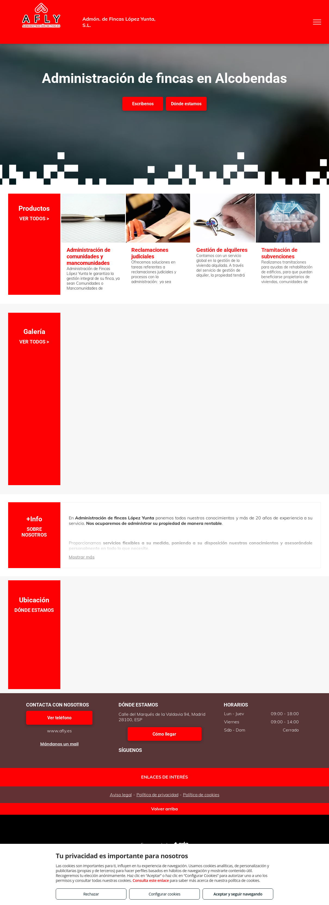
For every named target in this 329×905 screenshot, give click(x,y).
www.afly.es (59, 730)
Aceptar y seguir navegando (237, 894)
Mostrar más (82, 557)
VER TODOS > (34, 218)
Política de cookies (201, 794)
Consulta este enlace (151, 880)
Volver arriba (164, 808)
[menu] (317, 22)
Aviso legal (121, 794)
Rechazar (91, 894)
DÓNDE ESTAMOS (34, 610)
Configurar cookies (165, 894)
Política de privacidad (157, 794)
